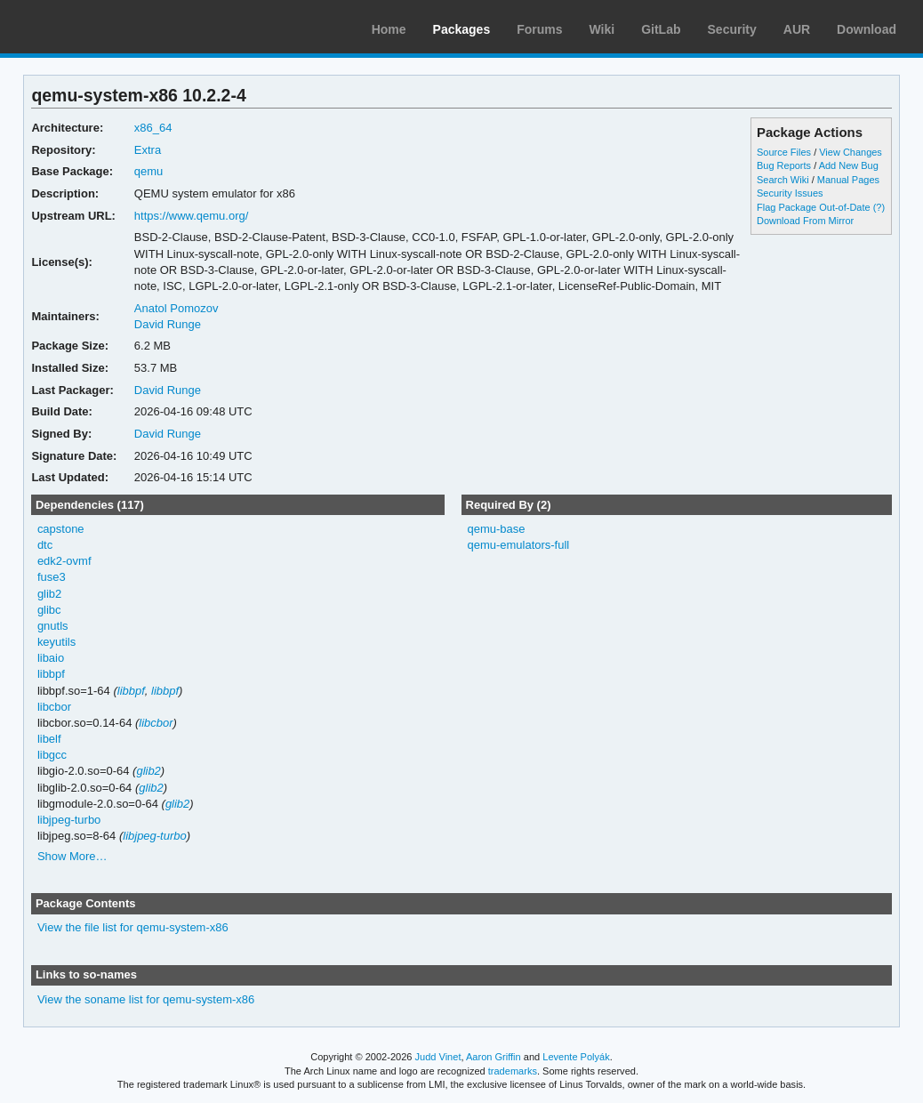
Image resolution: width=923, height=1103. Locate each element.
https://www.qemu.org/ (191, 215)
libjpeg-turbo (68, 819)
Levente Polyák (575, 1056)
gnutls (52, 625)
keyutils (56, 641)
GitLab (660, 29)
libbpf (51, 673)
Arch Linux (97, 26)
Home (389, 29)
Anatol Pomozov (176, 308)
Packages (462, 29)
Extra (147, 150)
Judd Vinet (438, 1056)
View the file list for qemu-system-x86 (133, 927)
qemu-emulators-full (518, 545)
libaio (50, 657)
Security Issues (790, 193)
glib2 (49, 593)
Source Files (784, 152)
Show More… (72, 856)
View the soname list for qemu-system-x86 (145, 999)
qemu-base (496, 528)
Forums (539, 29)
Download (866, 29)
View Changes (850, 152)
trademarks (512, 1071)
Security (732, 29)
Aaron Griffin (493, 1056)
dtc (44, 545)
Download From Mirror (805, 220)
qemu (148, 171)
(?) (879, 207)
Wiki (602, 29)
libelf (49, 738)
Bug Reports (784, 165)
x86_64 (153, 127)
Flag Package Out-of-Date (814, 207)
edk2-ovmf (64, 561)
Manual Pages (848, 179)
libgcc (52, 754)
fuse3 (51, 577)
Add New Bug (849, 165)
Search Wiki (783, 179)
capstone (60, 528)
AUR (796, 29)
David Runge (167, 324)
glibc (49, 609)
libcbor (54, 706)
